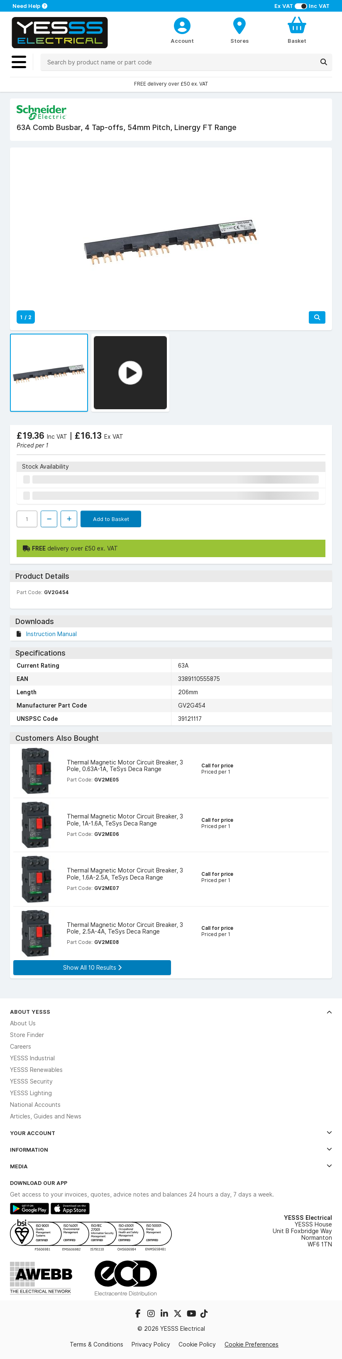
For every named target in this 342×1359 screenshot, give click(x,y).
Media (171, 1166)
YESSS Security (31, 1081)
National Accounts (35, 1104)
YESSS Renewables (36, 1070)
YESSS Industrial (32, 1058)
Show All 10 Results (92, 967)
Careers (20, 1046)
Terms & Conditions (96, 1344)
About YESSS (171, 1011)
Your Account (171, 1133)
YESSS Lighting (31, 1093)
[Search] (323, 62)
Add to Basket (111, 519)
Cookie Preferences (251, 1344)
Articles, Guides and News (45, 1116)
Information (171, 1149)
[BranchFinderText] (239, 30)
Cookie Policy (197, 1344)
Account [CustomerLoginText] (182, 40)
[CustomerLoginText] (182, 24)
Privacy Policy (151, 1344)
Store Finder (27, 1035)
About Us (23, 1023)
